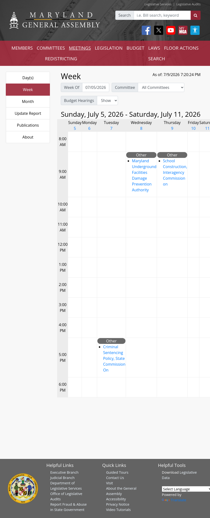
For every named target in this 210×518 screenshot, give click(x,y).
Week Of (71, 87)
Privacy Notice (117, 504)
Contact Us (115, 477)
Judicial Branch (62, 477)
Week (28, 89)
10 (193, 128)
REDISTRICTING (61, 58)
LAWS (154, 48)
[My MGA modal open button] (181, 30)
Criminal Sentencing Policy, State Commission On (114, 358)
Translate (174, 499)
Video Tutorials (118, 509)
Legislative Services (158, 4)
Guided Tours (117, 472)
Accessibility (116, 498)
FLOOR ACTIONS (181, 48)
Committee (125, 87)
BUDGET (135, 48)
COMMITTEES (51, 48)
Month (28, 101)
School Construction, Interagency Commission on (175, 172)
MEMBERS (22, 48)
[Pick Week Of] (95, 87)
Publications (28, 125)
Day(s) (27, 77)
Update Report (28, 113)
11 (207, 128)
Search (124, 15)
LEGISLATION (109, 48)
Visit (109, 482)
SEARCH (156, 58)
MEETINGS (80, 48)
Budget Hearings (79, 100)
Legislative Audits (188, 4)
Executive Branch (64, 472)
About (28, 137)
